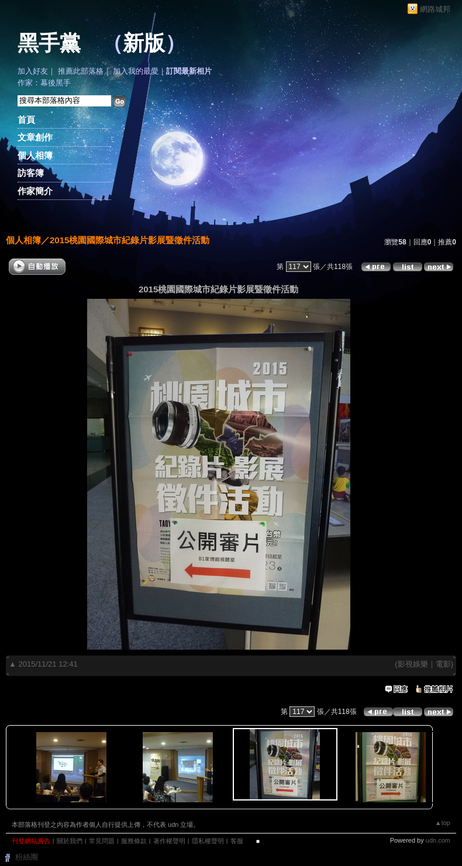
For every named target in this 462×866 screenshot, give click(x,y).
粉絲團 (26, 857)
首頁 (26, 120)
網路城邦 (435, 9)
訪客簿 (31, 173)
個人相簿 (35, 155)
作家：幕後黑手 (44, 82)
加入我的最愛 (135, 71)
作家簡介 (35, 191)
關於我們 (69, 840)
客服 (236, 840)
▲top (442, 822)
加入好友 (33, 71)
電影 (443, 664)
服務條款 (134, 840)
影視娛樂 (413, 664)
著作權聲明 (169, 840)
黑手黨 (49, 43)
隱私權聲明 (208, 840)
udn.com (438, 840)
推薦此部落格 (81, 71)
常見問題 (102, 840)
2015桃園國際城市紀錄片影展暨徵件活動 (129, 240)
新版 (144, 43)
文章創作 (35, 137)
